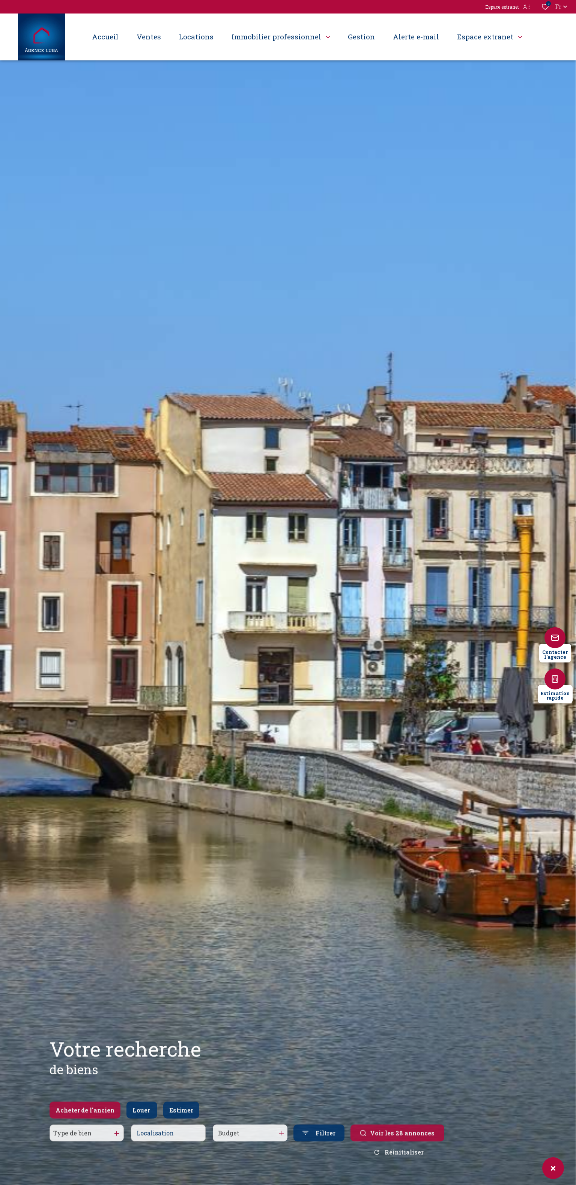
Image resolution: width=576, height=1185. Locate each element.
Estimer (181, 1116)
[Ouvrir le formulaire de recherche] (318, 1139)
